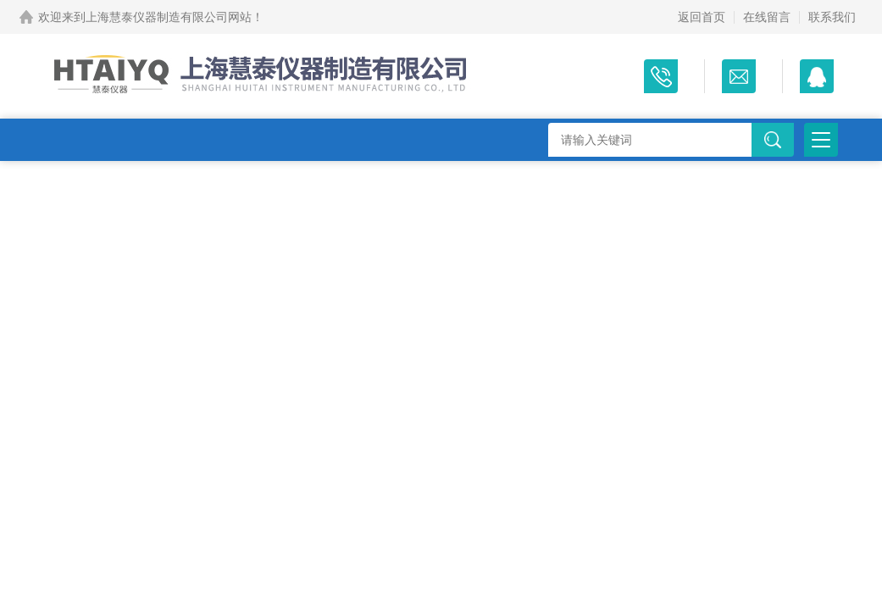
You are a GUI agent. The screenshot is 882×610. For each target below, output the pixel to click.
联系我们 (832, 17)
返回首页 (701, 17)
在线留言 (766, 17)
